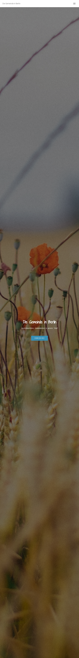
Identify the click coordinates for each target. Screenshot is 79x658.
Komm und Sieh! (39, 338)
